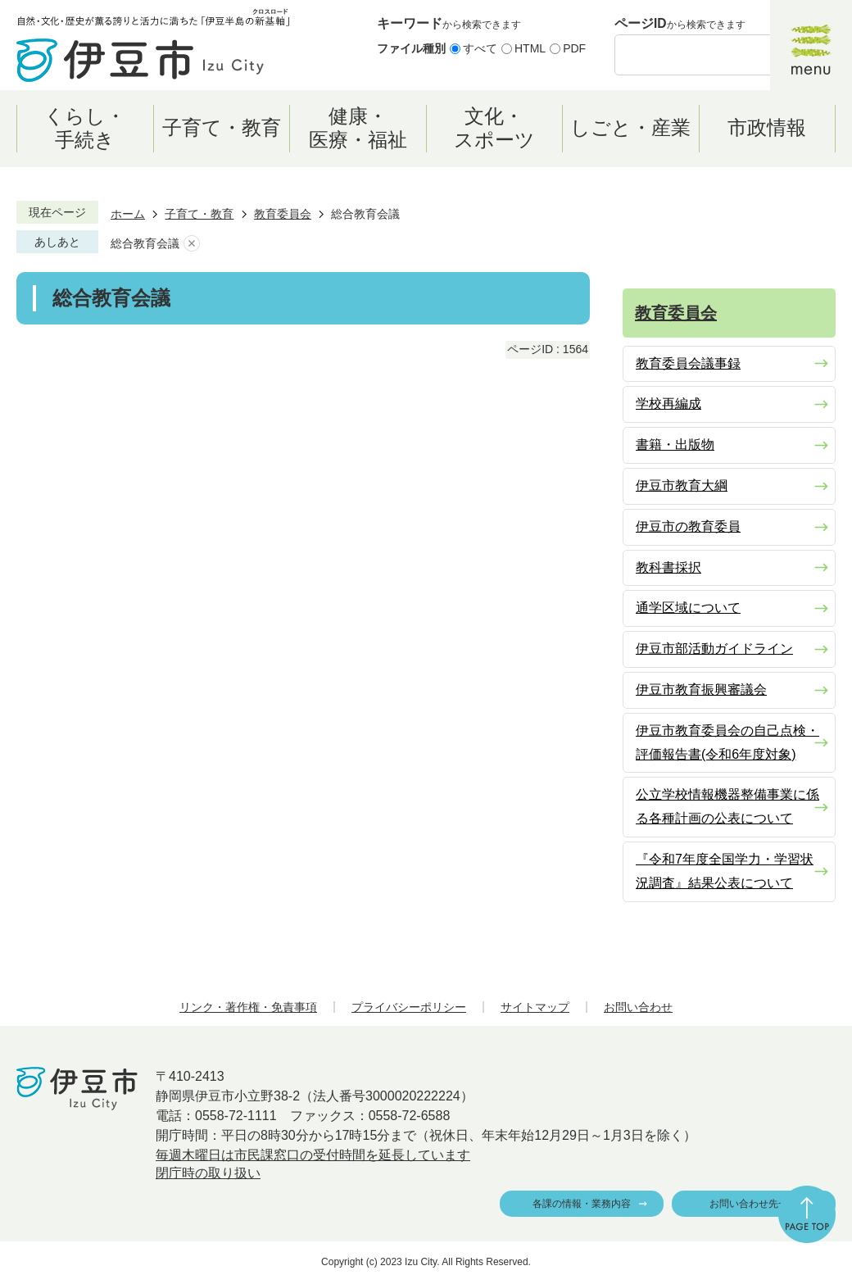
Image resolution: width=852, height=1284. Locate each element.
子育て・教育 (199, 213)
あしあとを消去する (191, 244)
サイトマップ (535, 1007)
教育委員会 (282, 213)
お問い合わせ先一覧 (753, 1203)
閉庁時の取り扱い (208, 1173)
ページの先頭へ (807, 1214)
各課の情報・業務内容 (581, 1203)
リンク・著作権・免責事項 (248, 1007)
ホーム (128, 213)
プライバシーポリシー (408, 1007)
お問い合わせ (638, 1007)
